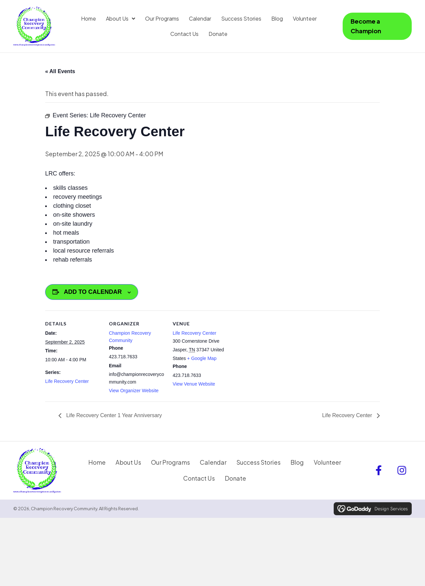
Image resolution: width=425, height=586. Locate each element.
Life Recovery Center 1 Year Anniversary (113, 415)
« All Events (60, 71)
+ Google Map (201, 358)
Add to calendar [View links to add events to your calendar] (93, 292)
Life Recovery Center (67, 381)
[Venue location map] (271, 356)
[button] (378, 470)
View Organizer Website (134, 390)
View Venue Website (194, 384)
